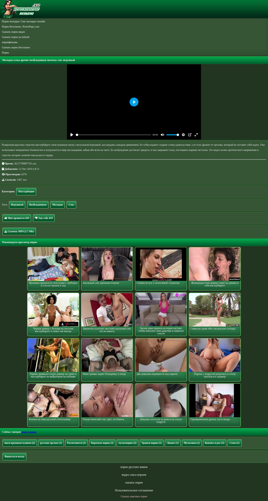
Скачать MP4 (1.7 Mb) (19, 231)
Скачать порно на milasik (15, 37)
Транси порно (152, 443)
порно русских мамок (134, 466)
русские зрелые (51, 443)
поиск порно (29, 432)
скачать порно (134, 482)
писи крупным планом (19, 443)
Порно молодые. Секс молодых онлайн (23, 21)
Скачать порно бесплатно (16, 47)
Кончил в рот (214, 443)
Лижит (172, 443)
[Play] (72, 135)
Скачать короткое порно (134, 496)
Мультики (192, 443)
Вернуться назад (14, 456)
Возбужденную (38, 204)
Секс (71, 204)
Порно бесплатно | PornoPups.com (20, 26)
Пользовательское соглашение (134, 490)
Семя (234, 443)
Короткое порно (102, 443)
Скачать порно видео (13, 31)
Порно (5, 52)
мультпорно (127, 443)
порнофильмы (9, 42)
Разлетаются (76, 443)
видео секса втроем (134, 474)
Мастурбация (26, 191)
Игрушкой (17, 204)
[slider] (113, 135)
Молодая (57, 204)
